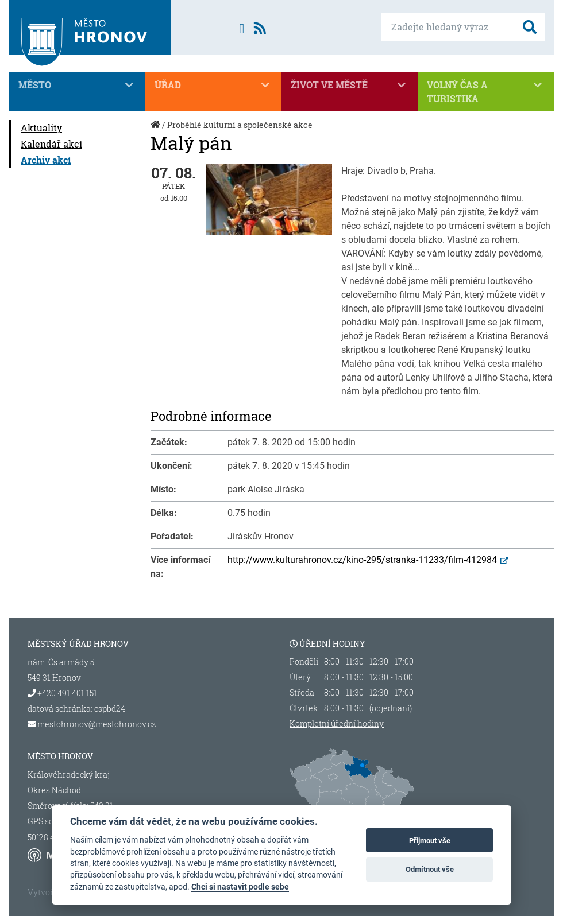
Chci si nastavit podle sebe (240, 886)
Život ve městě (349, 85)
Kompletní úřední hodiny (337, 724)
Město (77, 85)
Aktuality (41, 128)
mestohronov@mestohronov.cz (96, 724)
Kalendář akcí (51, 144)
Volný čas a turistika (486, 91)
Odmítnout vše (430, 869)
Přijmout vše (429, 840)
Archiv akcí (46, 160)
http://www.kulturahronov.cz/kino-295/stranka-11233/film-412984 (362, 559)
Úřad (213, 85)
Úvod (156, 130)
